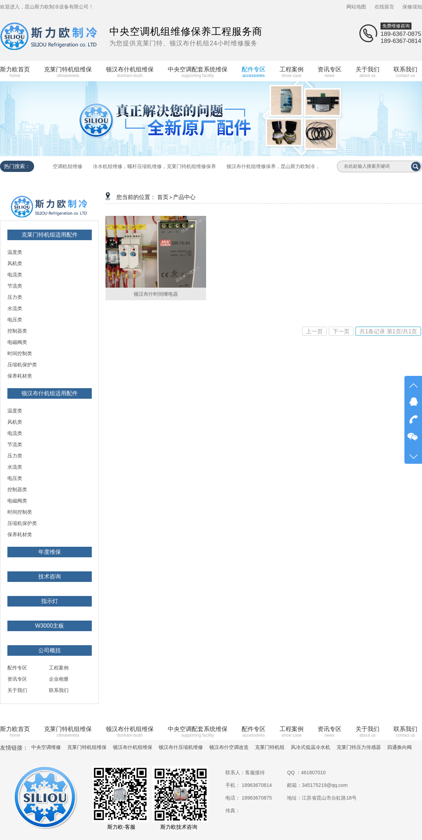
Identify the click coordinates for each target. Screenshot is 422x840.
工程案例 (59, 668)
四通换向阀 (399, 747)
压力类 (14, 297)
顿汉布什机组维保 (132, 747)
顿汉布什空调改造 (229, 747)
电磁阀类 (17, 342)
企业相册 (59, 679)
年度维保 (49, 552)
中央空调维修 (46, 747)
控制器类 (17, 331)
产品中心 (184, 197)
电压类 (14, 319)
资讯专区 (17, 679)
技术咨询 (49, 576)
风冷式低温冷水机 (310, 747)
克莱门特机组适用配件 (49, 235)
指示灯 (49, 601)
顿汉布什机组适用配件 (49, 393)
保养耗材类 (19, 376)
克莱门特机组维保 (87, 747)
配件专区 (17, 668)
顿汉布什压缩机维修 (181, 747)
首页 (162, 197)
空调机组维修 (67, 166)
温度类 (14, 252)
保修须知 (412, 6)
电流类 (14, 274)
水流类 (14, 308)
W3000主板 (49, 626)
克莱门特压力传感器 (359, 747)
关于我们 (17, 690)
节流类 (14, 286)
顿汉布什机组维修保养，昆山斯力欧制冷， (273, 166)
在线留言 (384, 6)
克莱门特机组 (269, 747)
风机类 (14, 263)
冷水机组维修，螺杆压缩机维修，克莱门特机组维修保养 (154, 166)
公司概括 (49, 650)
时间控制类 (19, 353)
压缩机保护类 (22, 364)
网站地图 (356, 6)
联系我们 (59, 690)
